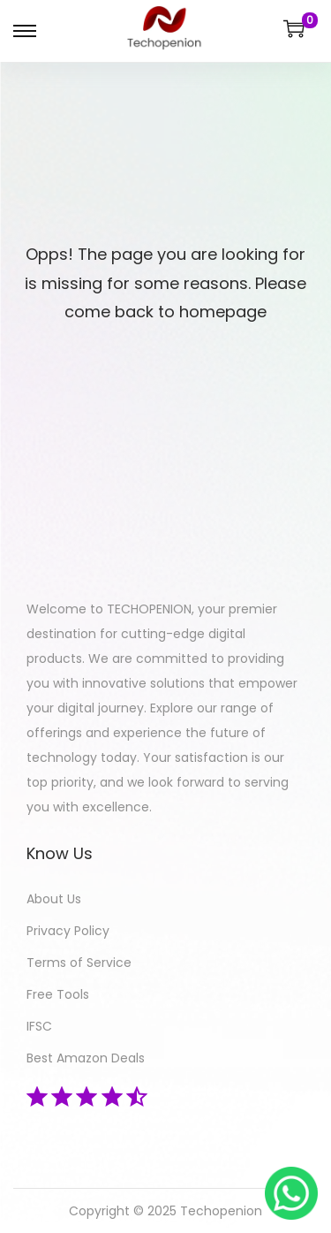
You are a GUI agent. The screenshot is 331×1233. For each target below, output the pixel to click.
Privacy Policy (67, 931)
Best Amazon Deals (85, 1058)
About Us (53, 899)
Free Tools (57, 994)
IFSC (39, 1026)
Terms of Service (79, 962)
